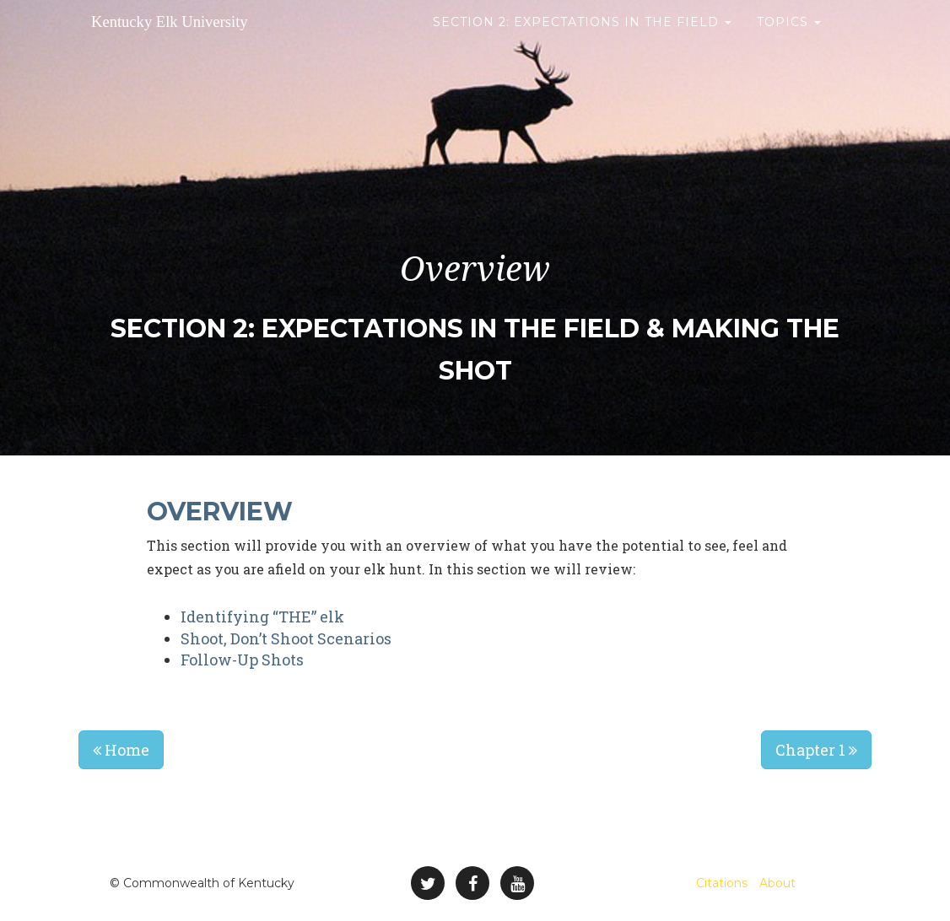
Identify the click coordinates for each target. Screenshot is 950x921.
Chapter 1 (816, 750)
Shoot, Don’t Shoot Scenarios (286, 638)
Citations (722, 883)
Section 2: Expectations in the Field (582, 42)
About (777, 883)
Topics (789, 42)
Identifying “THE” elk (262, 616)
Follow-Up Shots (242, 659)
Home (121, 750)
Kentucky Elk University (209, 42)
